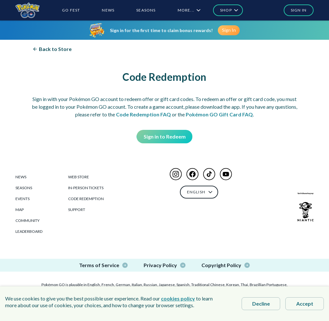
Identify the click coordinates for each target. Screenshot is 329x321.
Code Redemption (86, 198)
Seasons (23, 187)
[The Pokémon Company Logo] (306, 194)
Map (19, 209)
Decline (261, 303)
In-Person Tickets (85, 187)
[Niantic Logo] (306, 211)
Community (27, 220)
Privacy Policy (165, 265)
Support (76, 209)
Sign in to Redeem (165, 136)
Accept (304, 303)
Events (22, 198)
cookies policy (178, 298)
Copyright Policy (225, 265)
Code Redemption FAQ (143, 114)
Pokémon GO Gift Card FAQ (219, 114)
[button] (295, 10)
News (20, 176)
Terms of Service (103, 265)
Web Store (78, 176)
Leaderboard (28, 231)
